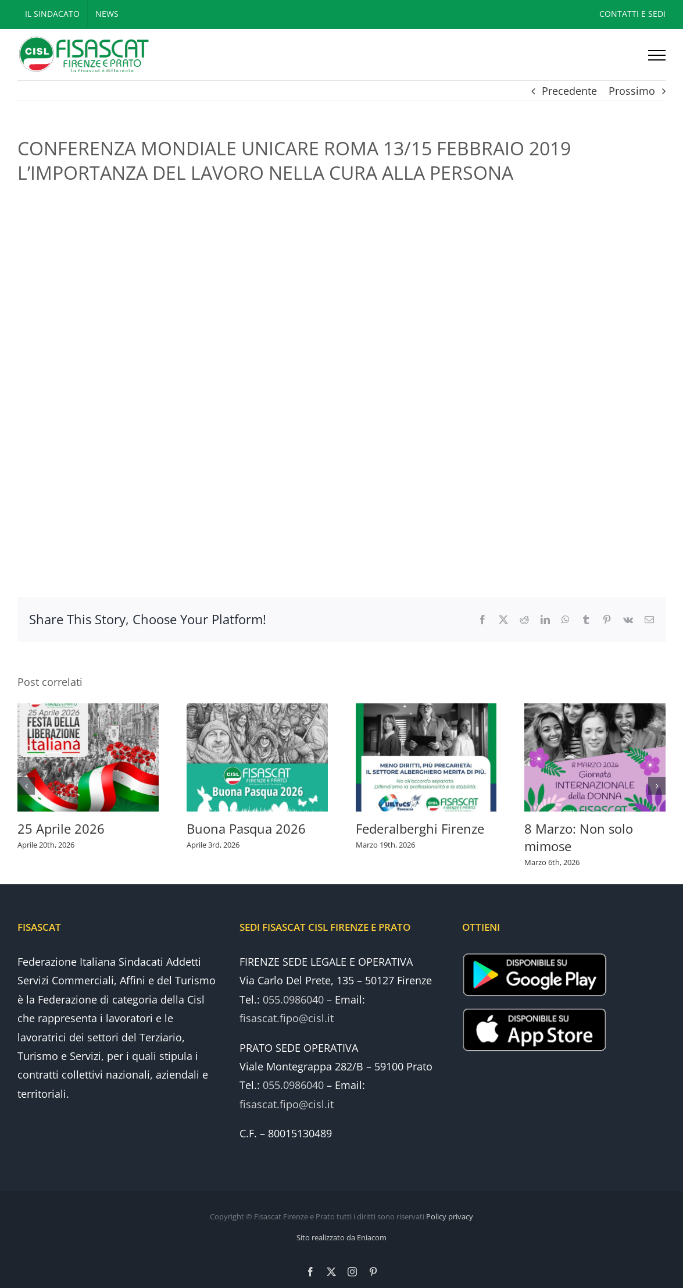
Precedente (569, 91)
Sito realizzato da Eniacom (341, 1237)
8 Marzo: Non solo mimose (578, 837)
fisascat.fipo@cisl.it (286, 1018)
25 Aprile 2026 (61, 828)
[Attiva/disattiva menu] (656, 55)
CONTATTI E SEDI (632, 13)
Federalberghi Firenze (420, 828)
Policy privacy (449, 1216)
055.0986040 (293, 999)
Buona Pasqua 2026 (246, 828)
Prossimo (632, 91)
